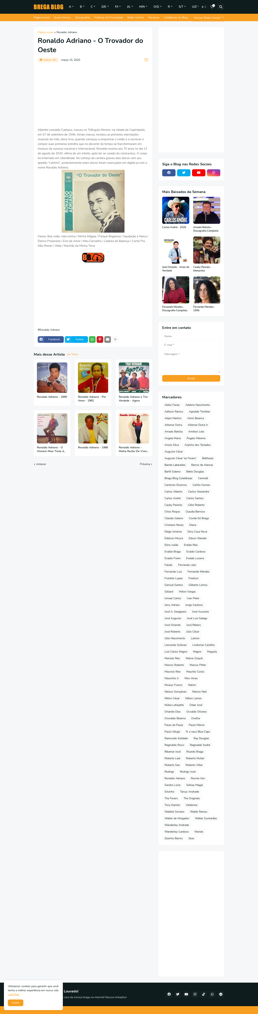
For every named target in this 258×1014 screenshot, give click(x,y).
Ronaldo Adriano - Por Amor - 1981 (92, 398)
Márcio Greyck (194, 658)
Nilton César (172, 698)
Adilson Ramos (174, 411)
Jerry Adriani (172, 605)
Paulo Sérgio (172, 732)
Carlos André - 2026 (174, 227)
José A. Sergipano (175, 611)
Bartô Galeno (173, 471)
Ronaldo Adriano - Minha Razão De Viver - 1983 (134, 449)
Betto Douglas (195, 471)
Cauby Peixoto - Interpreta (202, 269)
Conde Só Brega (199, 518)
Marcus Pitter (198, 665)
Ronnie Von (198, 778)
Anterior (41, 464)
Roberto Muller (195, 758)
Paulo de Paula (174, 725)
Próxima (145, 464)
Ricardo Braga (194, 752)
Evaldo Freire (172, 558)
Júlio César (192, 632)
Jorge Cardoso (194, 605)
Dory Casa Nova (197, 531)
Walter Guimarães (206, 818)
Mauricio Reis (173, 672)
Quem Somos (62, 17)
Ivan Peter (193, 598)
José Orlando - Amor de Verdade (175, 269)
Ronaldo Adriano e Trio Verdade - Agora (133, 398)
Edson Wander (198, 538)
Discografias (82, 17)
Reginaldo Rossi (174, 745)
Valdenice (191, 805)
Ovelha (195, 718)
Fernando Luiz (173, 571)
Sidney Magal (194, 785)
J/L (128, 7)
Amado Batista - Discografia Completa (205, 229)
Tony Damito (172, 805)
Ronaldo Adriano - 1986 (93, 447)
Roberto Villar (194, 765)
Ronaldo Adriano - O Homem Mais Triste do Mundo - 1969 (51, 449)
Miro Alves (191, 678)
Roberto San (172, 765)
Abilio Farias (172, 405)
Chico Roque (172, 511)
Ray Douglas (201, 738)
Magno (197, 652)
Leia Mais (13, 994)
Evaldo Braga (173, 551)
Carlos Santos (195, 498)
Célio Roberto (196, 505)
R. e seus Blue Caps (198, 732)
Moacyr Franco (173, 685)
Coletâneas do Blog (176, 17)
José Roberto (172, 632)
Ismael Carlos (173, 598)
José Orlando (173, 625)
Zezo (191, 838)
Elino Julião (171, 545)
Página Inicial (42, 17)
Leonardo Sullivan (176, 645)
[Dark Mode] (204, 7)
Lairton (195, 638)
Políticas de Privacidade (108, 17)
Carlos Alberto (173, 491)
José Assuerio (200, 611)
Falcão (168, 565)
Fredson (193, 578)
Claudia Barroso (195, 511)
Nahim (192, 685)
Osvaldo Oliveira (196, 712)
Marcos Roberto (174, 665)
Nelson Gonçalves (176, 692)
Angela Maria (173, 438)
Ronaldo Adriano (67, 32)
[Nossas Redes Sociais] (208, 17)
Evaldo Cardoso (196, 551)
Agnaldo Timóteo (199, 411)
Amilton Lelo (196, 431)
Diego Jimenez (173, 531)
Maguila (212, 652)
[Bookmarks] (212, 7)
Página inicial (45, 32)
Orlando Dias (173, 712)
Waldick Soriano (174, 812)
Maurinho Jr (172, 678)
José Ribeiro (193, 625)
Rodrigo (169, 772)
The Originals (192, 798)
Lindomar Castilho (203, 645)
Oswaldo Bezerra (175, 718)
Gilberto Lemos (198, 585)
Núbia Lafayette (174, 705)
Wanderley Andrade (177, 825)
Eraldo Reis (191, 545)
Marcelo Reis (172, 658)
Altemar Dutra (173, 425)
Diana (192, 525)
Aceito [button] (15, 1003)
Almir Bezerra (195, 418)
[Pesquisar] (221, 7)
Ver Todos (72, 354)
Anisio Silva (172, 445)
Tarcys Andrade (189, 792)
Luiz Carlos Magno (176, 652)
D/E (104, 7)
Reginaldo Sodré (200, 745)
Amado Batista (174, 431)
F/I (116, 7)
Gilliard (169, 591)
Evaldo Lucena (195, 558)
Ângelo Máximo (196, 438)
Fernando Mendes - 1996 (204, 308)
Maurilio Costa (195, 672)
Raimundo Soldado (176, 738)
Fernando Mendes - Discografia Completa (174, 308)
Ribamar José (173, 752)
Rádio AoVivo (135, 17)
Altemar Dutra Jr (198, 425)
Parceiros (153, 17)
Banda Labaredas (175, 465)
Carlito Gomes (201, 485)
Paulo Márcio (197, 725)
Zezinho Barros (174, 838)
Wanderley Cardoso (177, 832)
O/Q (156, 7)
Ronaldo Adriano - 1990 (52, 397)
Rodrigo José (188, 772)
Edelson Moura (174, 538)
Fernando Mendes (199, 571)
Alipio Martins (173, 418)
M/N (142, 7)
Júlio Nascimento (175, 638)
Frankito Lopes (174, 578)
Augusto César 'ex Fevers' (180, 458)
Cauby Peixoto (173, 505)
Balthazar (207, 458)
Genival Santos (174, 585)
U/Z (194, 7)
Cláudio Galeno (174, 518)
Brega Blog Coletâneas (178, 478)
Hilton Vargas (187, 591)
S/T (181, 7)
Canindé (203, 478)
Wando (198, 832)
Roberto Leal (172, 758)
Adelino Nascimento (197, 405)
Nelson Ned (199, 692)
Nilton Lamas (193, 698)
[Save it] (146, 60)
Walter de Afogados (177, 818)
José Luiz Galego (197, 618)
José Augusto (173, 618)
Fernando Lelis (187, 565)
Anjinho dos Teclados (198, 445)
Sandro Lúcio (173, 785)
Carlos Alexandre (198, 491)
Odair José (195, 705)
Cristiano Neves (174, 525)
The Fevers (171, 798)
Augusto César (174, 451)
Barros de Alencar (202, 465)
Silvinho (169, 792)
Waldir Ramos (198, 812)
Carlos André (173, 498)
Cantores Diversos (176, 485)
